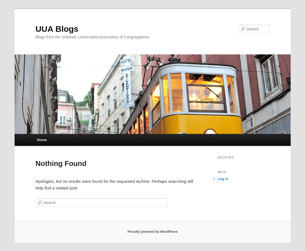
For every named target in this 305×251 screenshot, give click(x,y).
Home (42, 140)
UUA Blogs (57, 28)
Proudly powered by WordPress (152, 232)
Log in (223, 179)
